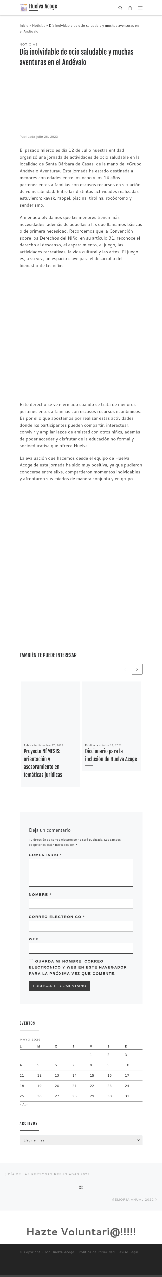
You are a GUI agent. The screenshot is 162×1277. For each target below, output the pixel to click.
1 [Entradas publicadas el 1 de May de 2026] (91, 1055)
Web (34, 939)
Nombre (40, 895)
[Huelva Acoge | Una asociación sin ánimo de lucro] (23, 7)
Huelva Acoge (63, 1254)
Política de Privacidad (97, 1254)
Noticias (38, 25)
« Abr (24, 1105)
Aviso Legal (128, 1254)
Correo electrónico (57, 917)
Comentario (45, 855)
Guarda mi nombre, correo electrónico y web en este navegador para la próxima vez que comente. (78, 967)
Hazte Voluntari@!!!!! (81, 1233)
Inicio (24, 25)
